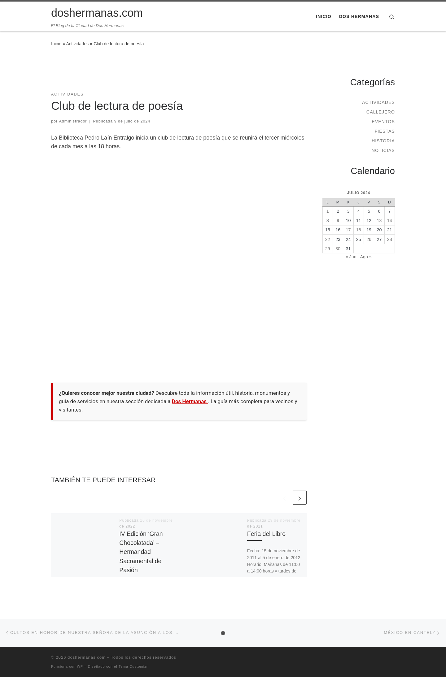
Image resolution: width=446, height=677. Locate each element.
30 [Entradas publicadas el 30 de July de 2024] (337, 248)
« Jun (351, 256)
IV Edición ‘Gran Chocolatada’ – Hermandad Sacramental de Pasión (141, 551)
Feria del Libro (266, 533)
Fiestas (385, 131)
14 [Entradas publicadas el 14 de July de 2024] (389, 220)
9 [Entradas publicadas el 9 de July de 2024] (338, 220)
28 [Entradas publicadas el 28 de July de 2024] (389, 239)
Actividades (77, 43)
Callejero (380, 111)
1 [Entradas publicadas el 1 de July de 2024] (327, 211)
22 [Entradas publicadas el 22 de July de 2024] (327, 239)
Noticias (383, 150)
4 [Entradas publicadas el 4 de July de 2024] (358, 211)
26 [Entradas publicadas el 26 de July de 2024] (368, 239)
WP (80, 666)
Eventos (383, 121)
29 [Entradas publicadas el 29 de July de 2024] (327, 248)
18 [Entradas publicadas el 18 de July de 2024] (358, 229)
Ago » (366, 256)
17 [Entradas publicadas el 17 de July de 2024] (348, 229)
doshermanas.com (87, 657)
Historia (383, 140)
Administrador (73, 121)
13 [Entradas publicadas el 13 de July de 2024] (379, 220)
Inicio (56, 43)
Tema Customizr (133, 666)
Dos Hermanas (190, 401)
